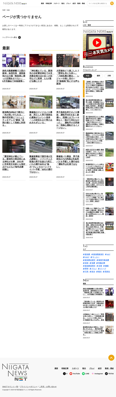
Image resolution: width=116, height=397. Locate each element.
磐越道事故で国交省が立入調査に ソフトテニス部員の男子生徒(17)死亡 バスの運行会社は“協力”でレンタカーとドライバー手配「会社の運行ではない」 (41, 164)
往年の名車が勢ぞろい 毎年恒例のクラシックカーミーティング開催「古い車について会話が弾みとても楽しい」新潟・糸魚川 (95, 197)
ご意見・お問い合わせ (48, 386)
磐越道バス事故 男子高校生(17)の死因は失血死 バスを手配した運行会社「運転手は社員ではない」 (68, 161)
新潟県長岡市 (90, 266)
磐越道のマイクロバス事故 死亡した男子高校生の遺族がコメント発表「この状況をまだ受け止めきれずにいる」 (40, 117)
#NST (87, 257)
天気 (86, 272)
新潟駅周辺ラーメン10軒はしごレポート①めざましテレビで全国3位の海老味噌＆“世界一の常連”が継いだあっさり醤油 (95, 168)
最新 (42, 3)
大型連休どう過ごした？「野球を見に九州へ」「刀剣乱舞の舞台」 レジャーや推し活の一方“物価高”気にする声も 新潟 (93, 317)
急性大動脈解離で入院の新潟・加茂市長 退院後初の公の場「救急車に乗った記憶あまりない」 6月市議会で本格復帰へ (13, 76)
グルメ (68, 3)
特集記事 (49, 3)
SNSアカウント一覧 (10, 387)
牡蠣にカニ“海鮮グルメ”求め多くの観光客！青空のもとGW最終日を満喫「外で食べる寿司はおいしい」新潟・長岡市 (95, 212)
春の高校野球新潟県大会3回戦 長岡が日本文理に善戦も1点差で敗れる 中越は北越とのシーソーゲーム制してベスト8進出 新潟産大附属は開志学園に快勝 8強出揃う (96, 228)
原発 (86, 263)
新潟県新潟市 (98, 254)
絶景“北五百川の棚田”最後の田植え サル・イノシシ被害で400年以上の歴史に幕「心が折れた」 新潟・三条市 (95, 153)
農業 (107, 266)
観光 (62, 3)
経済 (74, 3)
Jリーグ (103, 269)
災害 (100, 266)
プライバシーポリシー (28, 386)
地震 (93, 263)
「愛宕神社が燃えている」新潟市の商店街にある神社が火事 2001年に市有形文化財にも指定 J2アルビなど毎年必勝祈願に (95, 182)
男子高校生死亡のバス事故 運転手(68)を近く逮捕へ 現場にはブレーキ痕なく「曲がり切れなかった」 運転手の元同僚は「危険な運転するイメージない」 (67, 120)
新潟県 (87, 254)
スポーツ (57, 3)
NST (108, 254)
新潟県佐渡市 (90, 260)
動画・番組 (81, 3)
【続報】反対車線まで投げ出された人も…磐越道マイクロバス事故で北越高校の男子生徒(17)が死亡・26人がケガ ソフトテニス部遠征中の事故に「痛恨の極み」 (95, 87)
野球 (86, 269)
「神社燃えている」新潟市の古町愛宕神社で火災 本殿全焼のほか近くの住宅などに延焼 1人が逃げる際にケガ (41, 76)
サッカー (95, 257)
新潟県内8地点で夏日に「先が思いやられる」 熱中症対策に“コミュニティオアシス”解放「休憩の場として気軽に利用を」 (13, 119)
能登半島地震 (103, 260)
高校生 (107, 272)
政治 (93, 272)
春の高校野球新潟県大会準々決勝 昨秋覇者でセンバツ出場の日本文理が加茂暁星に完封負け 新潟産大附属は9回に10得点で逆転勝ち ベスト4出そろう (95, 104)
